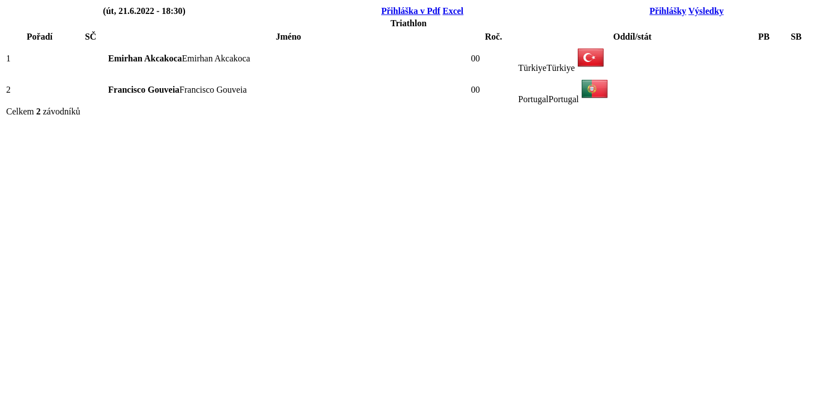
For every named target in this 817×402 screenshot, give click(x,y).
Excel (453, 11)
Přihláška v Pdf (410, 11)
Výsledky (706, 11)
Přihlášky (667, 11)
